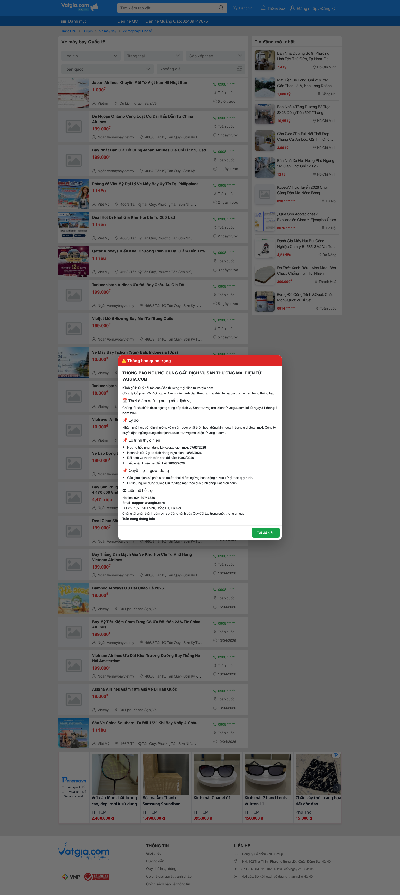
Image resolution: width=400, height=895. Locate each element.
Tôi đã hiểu (265, 532)
